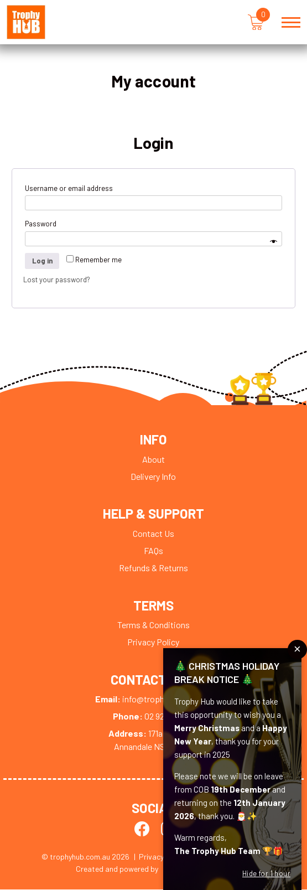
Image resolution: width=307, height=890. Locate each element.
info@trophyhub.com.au (153, 700)
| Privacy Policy (160, 857)
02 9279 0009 (153, 717)
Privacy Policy (153, 642)
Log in (42, 261)
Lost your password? (56, 280)
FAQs (153, 551)
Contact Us (153, 534)
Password (43, 224)
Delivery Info (153, 477)
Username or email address (71, 188)
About (153, 459)
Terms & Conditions (153, 625)
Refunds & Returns (153, 568)
